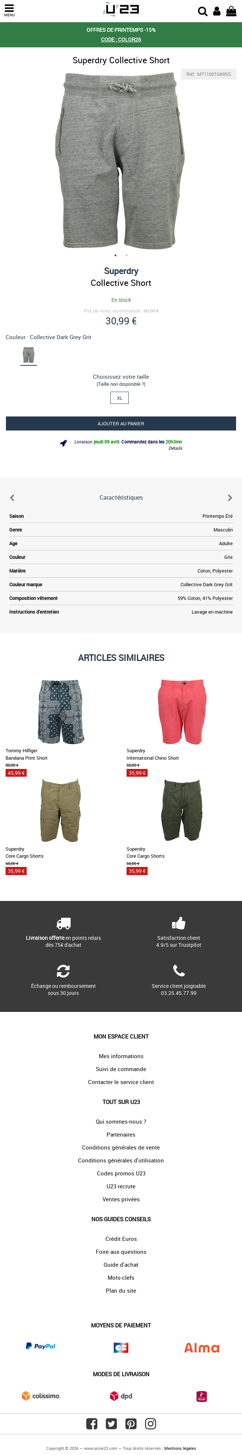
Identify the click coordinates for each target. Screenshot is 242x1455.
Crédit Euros (121, 1238)
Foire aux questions (121, 1251)
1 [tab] (115, 255)
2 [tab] (126, 255)
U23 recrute (121, 1186)
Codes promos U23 (121, 1173)
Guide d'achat (121, 1264)
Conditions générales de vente (121, 1147)
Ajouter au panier (121, 423)
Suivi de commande (121, 1069)
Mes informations (121, 1056)
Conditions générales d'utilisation (121, 1160)
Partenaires (121, 1134)
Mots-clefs (121, 1277)
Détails (175, 448)
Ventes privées (121, 1199)
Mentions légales (180, 1448)
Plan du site (121, 1290)
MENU (9, 10)
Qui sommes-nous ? (121, 1121)
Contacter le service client (121, 1082)
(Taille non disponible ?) (121, 384)
